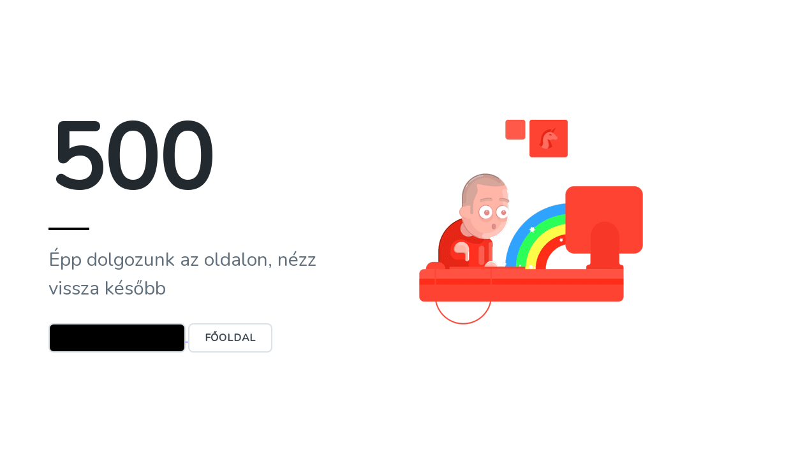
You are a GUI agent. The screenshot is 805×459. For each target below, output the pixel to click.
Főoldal (230, 338)
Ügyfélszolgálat (117, 338)
